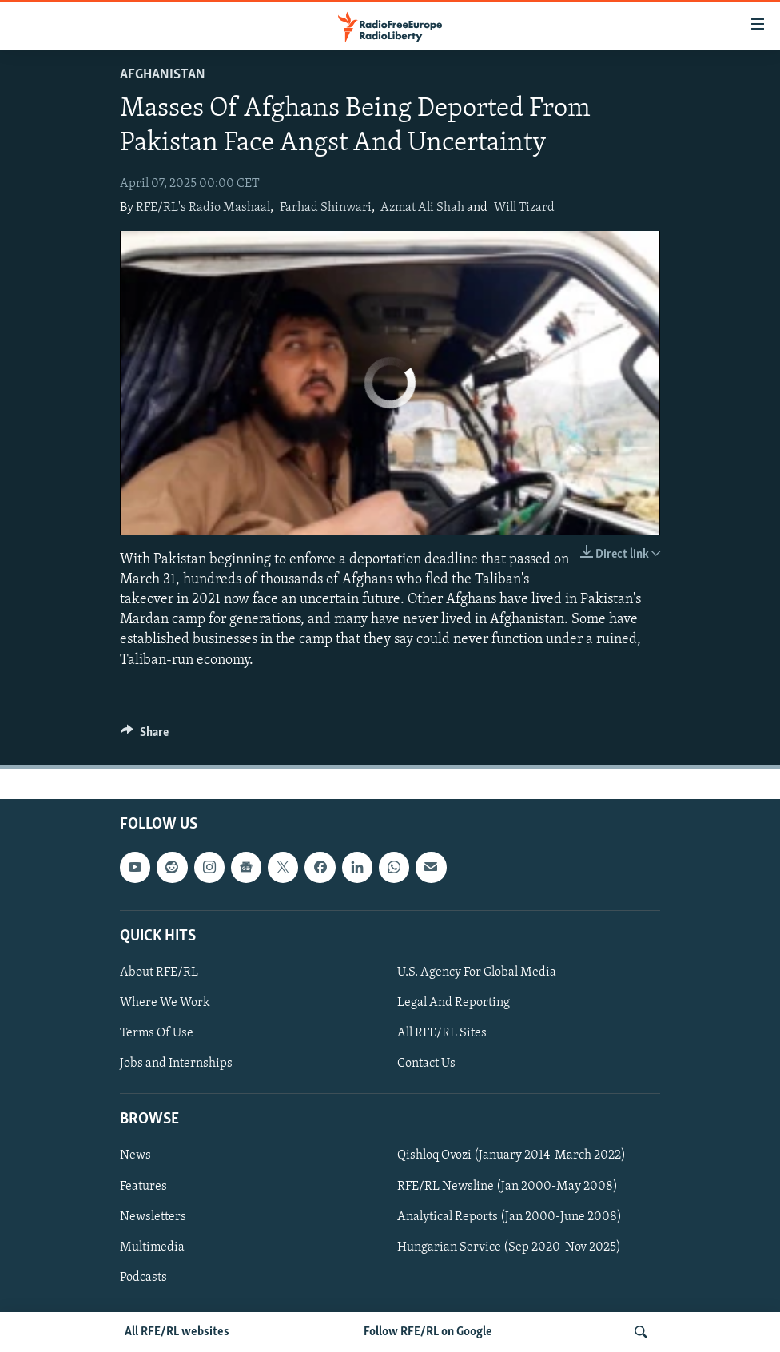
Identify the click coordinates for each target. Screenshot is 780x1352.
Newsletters (153, 1216)
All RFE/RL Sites (442, 1033)
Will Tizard (524, 207)
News (135, 1155)
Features (143, 1185)
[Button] (145, 736)
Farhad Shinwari (326, 207)
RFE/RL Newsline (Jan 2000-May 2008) (507, 1185)
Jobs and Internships (176, 1063)
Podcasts (143, 1276)
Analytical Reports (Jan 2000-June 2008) (509, 1216)
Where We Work (165, 1002)
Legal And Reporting (453, 1002)
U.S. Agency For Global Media (476, 972)
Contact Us (426, 1063)
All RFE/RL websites (177, 1332)
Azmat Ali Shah (422, 207)
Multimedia (152, 1246)
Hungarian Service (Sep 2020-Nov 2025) (509, 1246)
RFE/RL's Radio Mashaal (203, 207)
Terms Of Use (156, 1033)
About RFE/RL (159, 972)
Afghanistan (162, 74)
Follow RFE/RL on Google (428, 1332)
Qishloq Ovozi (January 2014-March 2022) (511, 1155)
